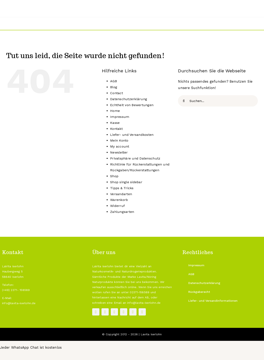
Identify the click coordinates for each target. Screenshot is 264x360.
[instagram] (105, 311)
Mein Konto (119, 140)
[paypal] (123, 311)
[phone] (142, 311)
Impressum (119, 117)
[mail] (133, 311)
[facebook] (95, 311)
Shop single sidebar (126, 182)
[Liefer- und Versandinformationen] (213, 300)
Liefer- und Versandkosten (131, 135)
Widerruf (117, 206)
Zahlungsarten (122, 212)
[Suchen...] (218, 101)
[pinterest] (114, 311)
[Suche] (183, 101)
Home (115, 111)
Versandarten (121, 194)
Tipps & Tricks (122, 188)
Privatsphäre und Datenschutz (135, 158)
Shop (114, 176)
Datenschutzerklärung (128, 99)
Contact (116, 93)
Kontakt (116, 129)
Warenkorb (119, 200)
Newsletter (119, 152)
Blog (113, 87)
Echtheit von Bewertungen (131, 105)
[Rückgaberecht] (199, 291)
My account (119, 146)
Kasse (115, 123)
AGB (113, 81)
